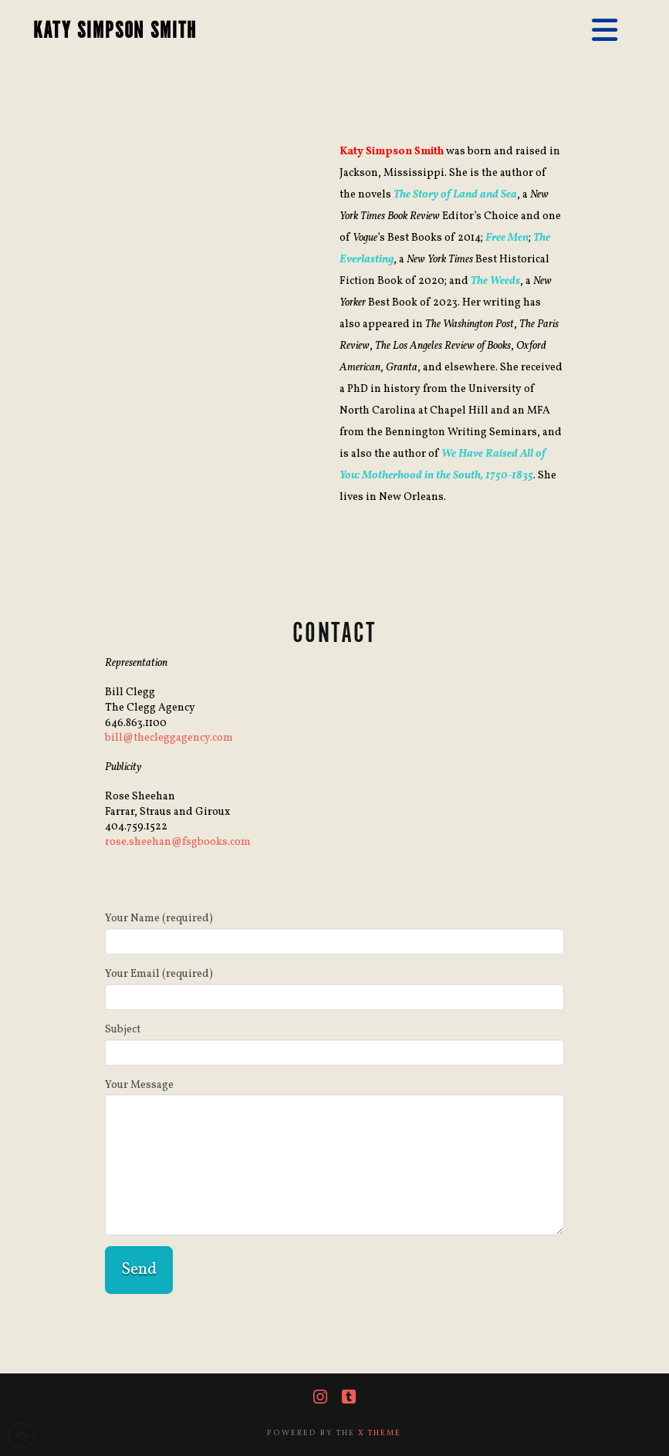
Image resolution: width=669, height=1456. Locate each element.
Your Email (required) (334, 987)
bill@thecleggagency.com (169, 738)
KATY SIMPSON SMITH (115, 31)
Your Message (334, 1094)
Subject (334, 1042)
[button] (604, 31)
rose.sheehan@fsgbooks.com (178, 842)
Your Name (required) (334, 931)
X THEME (379, 1432)
